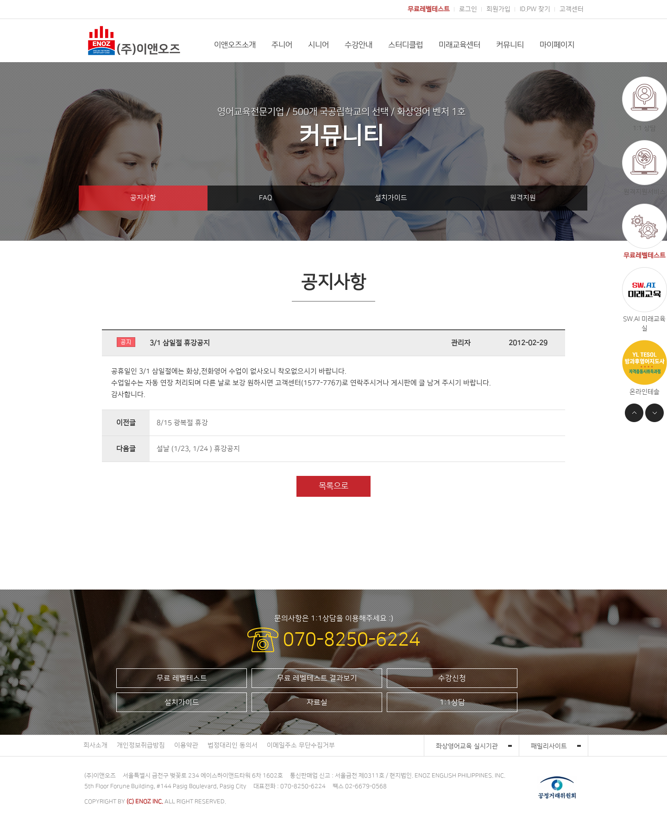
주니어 (281, 45)
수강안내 (358, 45)
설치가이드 (391, 198)
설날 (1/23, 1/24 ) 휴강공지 (198, 449)
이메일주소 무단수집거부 (301, 745)
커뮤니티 (510, 45)
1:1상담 (452, 702)
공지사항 (143, 198)
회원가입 (498, 9)
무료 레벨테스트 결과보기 (317, 678)
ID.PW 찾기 (535, 9)
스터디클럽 (405, 45)
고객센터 (572, 9)
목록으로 (333, 486)
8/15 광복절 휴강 (182, 423)
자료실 (317, 702)
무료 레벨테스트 (182, 678)
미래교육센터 (459, 45)
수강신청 (452, 678)
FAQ (265, 198)
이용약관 (186, 745)
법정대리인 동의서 (233, 745)
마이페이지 (557, 45)
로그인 (468, 9)
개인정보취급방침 (141, 745)
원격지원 (523, 198)
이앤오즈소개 (235, 45)
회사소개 (95, 745)
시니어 (318, 45)
